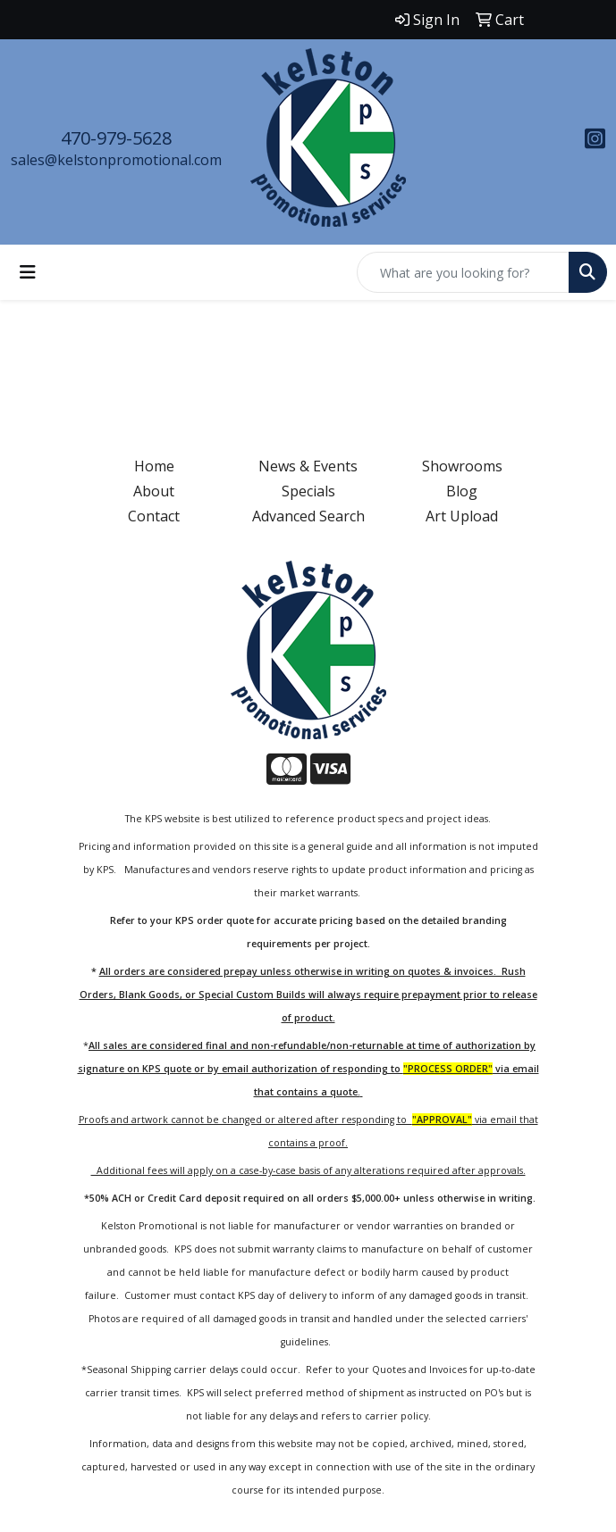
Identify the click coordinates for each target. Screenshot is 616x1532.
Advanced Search (308, 516)
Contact (154, 516)
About (153, 491)
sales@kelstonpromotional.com (116, 160)
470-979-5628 (116, 138)
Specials (308, 491)
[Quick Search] (463, 272)
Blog (461, 491)
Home (154, 466)
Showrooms (462, 466)
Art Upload (462, 516)
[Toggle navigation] (27, 272)
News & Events (308, 466)
